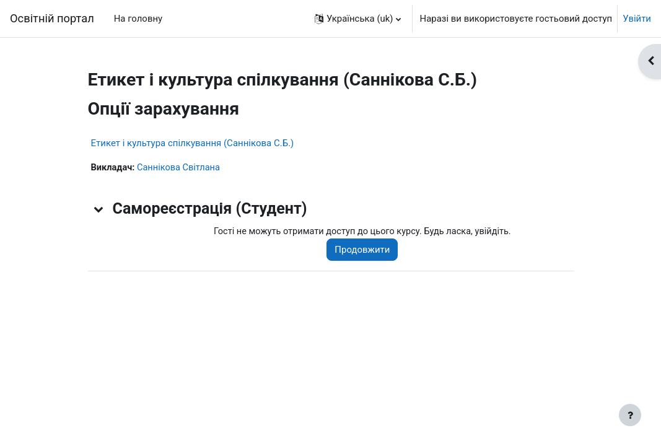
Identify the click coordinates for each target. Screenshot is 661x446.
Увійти (637, 18)
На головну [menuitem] (138, 18)
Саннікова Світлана (181, 167)
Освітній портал (52, 18)
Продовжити (366, 250)
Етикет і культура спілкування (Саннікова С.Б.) (192, 143)
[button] (357, 18)
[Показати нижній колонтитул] (630, 415)
